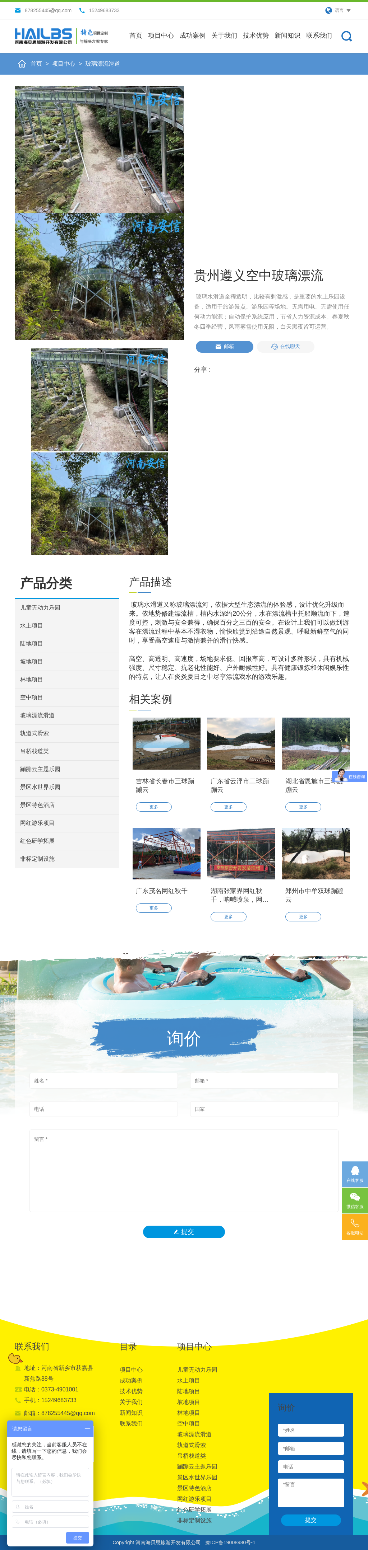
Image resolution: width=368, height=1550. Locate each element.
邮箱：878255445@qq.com (59, 1413)
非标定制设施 (37, 859)
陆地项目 (31, 643)
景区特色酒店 (37, 805)
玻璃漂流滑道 (103, 64)
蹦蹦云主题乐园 (40, 769)
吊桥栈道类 (34, 751)
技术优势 (256, 35)
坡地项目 (31, 661)
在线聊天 (285, 346)
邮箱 (224, 346)
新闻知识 (287, 35)
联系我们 (319, 35)
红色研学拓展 (37, 841)
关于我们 (224, 35)
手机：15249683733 (50, 1400)
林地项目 (31, 679)
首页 (135, 35)
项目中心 (161, 35)
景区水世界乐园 (40, 787)
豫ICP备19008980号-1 (230, 1542)
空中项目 (31, 697)
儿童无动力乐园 (40, 608)
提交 (184, 1232)
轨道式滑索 (34, 733)
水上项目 (31, 626)
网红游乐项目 (37, 823)
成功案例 (193, 35)
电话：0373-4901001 (51, 1389)
